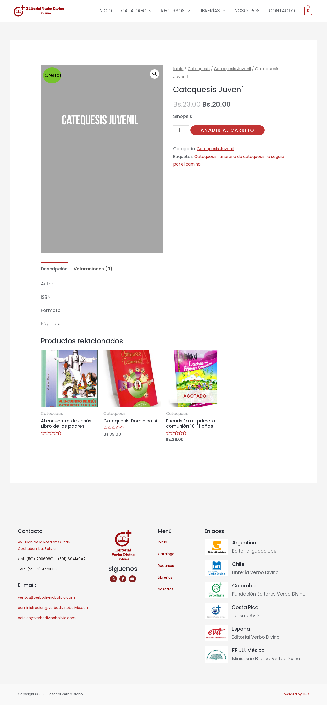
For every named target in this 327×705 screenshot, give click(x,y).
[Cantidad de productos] (181, 131)
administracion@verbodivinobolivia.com (53, 608)
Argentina (244, 543)
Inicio (178, 69)
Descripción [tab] (55, 269)
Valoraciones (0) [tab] (95, 269)
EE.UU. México (248, 650)
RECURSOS (173, 11)
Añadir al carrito (228, 130)
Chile (238, 565)
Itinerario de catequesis (244, 157)
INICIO (105, 11)
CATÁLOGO (133, 11)
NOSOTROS (247, 11)
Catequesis (200, 69)
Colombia (245, 586)
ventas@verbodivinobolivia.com (46, 598)
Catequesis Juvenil (237, 69)
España (241, 629)
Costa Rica (246, 608)
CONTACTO (282, 11)
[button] (154, 74)
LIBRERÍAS (209, 11)
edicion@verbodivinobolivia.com (47, 619)
